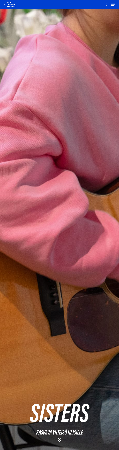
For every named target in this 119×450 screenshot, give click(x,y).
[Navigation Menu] (113, 4)
